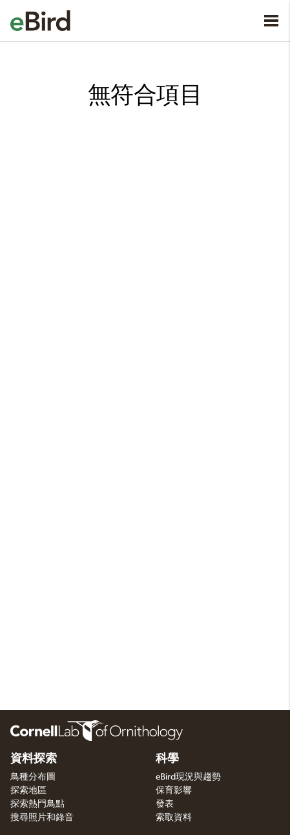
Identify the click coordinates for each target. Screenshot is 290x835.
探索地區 (28, 790)
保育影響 (174, 790)
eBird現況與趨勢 (188, 776)
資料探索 (33, 759)
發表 (165, 804)
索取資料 (174, 817)
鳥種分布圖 (33, 776)
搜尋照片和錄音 (42, 817)
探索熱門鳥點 (37, 804)
